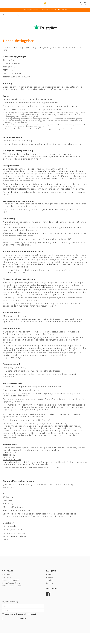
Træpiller (49, 580)
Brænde (49, 577)
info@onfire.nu (54, 186)
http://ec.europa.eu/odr (38, 464)
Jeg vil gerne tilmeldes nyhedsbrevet (20, 614)
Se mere (49, 583)
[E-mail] (23, 610)
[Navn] (23, 606)
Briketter (49, 574)
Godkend (23, 618)
